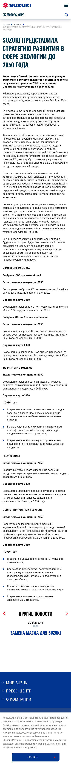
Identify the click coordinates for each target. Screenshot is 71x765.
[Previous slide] (4, 613)
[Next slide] (66, 613)
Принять (33, 757)
